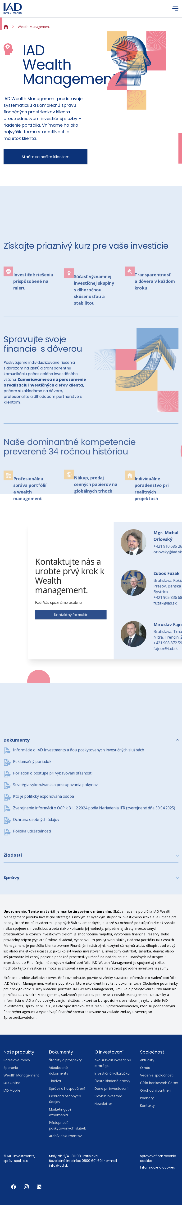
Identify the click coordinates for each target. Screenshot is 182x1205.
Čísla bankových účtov (159, 1082)
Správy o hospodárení (67, 1088)
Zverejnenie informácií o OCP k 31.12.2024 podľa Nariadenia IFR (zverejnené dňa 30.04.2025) (94, 876)
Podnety (147, 1098)
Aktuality (147, 1060)
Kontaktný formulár (143, 614)
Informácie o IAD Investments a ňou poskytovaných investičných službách (78, 818)
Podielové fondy (17, 1060)
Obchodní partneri (155, 1090)
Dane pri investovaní (111, 1088)
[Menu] (175, 8)
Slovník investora (108, 1096)
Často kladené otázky (112, 1081)
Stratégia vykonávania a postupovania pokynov (55, 852)
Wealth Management (21, 1075)
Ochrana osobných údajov (36, 887)
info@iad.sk (58, 1165)
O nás (145, 1067)
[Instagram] (27, 1186)
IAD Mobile (12, 1090)
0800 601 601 (92, 1160)
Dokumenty (17, 808)
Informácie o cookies (157, 1167)
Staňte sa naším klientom (45, 157)
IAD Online (12, 1082)
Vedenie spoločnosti (156, 1075)
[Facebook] (14, 1186)
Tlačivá (55, 1081)
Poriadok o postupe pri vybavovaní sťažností (52, 841)
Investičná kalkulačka (112, 1073)
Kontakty (147, 1105)
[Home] (6, 26)
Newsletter (103, 1103)
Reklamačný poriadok (32, 829)
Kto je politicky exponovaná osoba (43, 864)
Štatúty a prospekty (65, 1060)
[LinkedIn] (39, 1186)
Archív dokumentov (65, 1136)
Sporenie (11, 1067)
